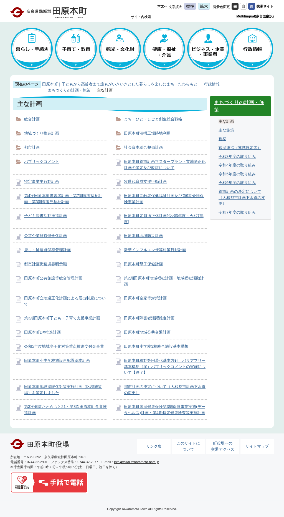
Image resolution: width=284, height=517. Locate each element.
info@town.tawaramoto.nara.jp (136, 462)
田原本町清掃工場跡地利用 (147, 133)
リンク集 (154, 446)
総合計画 (32, 119)
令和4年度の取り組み (237, 165)
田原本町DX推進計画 (42, 332)
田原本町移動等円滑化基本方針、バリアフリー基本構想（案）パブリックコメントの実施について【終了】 (165, 366)
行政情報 (212, 84)
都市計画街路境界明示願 (45, 264)
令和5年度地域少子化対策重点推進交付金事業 (64, 346)
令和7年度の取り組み (237, 212)
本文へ (162, 6)
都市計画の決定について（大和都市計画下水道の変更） (242, 197)
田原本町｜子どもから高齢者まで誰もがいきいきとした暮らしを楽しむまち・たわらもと (119, 84)
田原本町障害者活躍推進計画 (149, 318)
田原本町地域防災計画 (143, 235)
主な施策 (226, 130)
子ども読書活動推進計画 (45, 215)
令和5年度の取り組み (237, 174)
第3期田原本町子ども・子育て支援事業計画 (62, 318)
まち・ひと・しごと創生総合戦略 (153, 119)
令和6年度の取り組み (237, 182)
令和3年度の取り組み (237, 156)
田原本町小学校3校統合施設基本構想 (156, 346)
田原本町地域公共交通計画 (147, 332)
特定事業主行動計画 (41, 181)
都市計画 (32, 147)
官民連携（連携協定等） (240, 147)
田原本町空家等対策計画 (145, 298)
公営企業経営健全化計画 (45, 235)
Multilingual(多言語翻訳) (255, 16)
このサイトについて (188, 446)
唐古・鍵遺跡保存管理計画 (47, 250)
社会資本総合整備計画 (143, 147)
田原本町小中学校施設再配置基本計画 (57, 360)
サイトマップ (257, 446)
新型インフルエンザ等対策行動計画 (155, 250)
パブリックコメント (41, 161)
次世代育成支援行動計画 (145, 181)
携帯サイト (265, 6)
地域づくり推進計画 (41, 133)
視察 (222, 139)
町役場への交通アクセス (222, 446)
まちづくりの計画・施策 (69, 90)
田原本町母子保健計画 (143, 264)
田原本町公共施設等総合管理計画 (53, 278)
